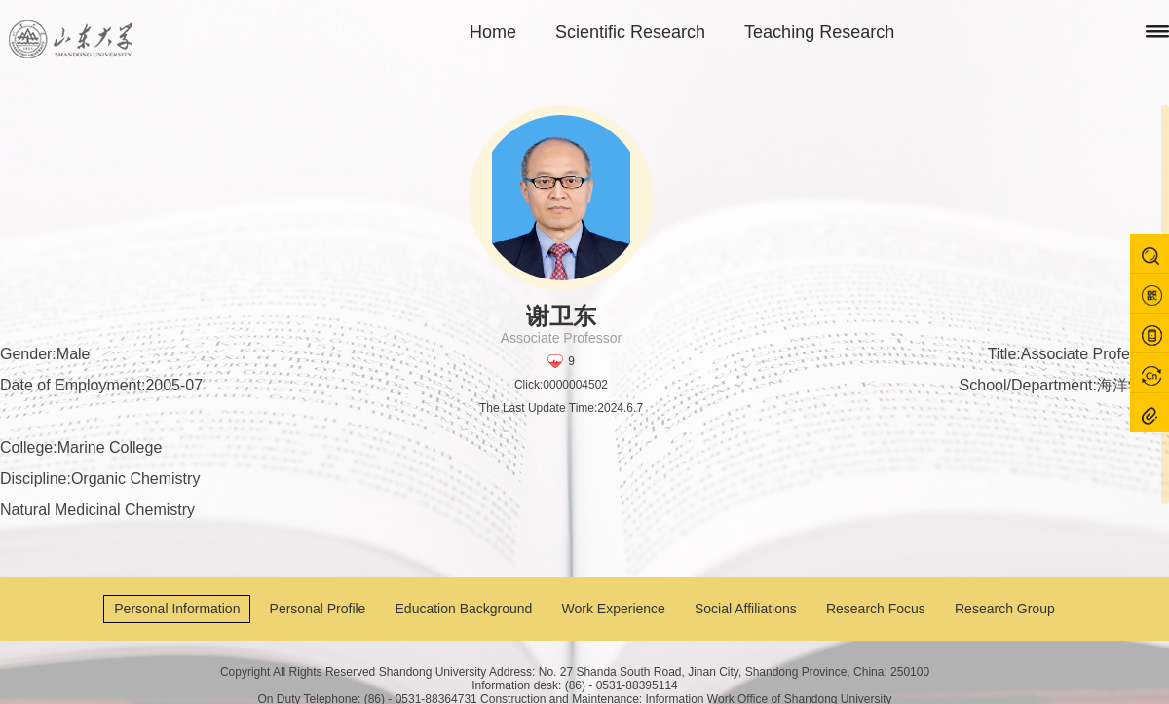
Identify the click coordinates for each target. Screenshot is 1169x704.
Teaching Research (819, 32)
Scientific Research (630, 32)
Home (493, 32)
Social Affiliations (746, 608)
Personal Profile (318, 608)
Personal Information (177, 608)
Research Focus (875, 608)
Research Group (1005, 608)
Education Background (464, 608)
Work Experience (613, 608)
